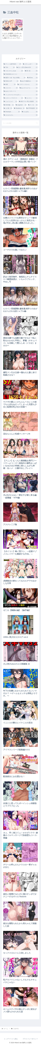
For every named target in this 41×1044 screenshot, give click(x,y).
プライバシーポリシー (30, 1037)
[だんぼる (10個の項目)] (29, 110)
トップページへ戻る (11, 1037)
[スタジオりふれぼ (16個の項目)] (13, 69)
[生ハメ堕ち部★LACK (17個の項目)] (27, 65)
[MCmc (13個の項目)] (32, 76)
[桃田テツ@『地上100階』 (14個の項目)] (14, 76)
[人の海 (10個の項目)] (8, 106)
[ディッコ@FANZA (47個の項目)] (12, 62)
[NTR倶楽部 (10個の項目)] (32, 106)
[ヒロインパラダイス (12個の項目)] (13, 96)
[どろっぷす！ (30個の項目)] (30, 62)
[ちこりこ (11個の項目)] (31, 96)
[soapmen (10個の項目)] (21, 103)
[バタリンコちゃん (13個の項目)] (27, 82)
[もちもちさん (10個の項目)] (20, 113)
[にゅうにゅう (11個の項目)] (10, 99)
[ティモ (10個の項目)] (32, 103)
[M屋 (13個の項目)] (9, 82)
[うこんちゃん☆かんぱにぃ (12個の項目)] (20, 93)
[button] (37, 121)
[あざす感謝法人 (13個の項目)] (28, 79)
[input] (20, 121)
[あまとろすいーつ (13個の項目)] (20, 89)
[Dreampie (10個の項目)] (12, 110)
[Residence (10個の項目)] (19, 106)
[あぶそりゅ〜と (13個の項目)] (28, 86)
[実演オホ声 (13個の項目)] (11, 79)
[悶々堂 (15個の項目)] (31, 69)
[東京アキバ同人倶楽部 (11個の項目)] (28, 99)
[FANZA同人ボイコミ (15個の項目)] (20, 72)
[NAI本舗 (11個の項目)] (8, 103)
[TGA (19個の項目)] (9, 65)
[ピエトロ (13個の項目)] (10, 86)
